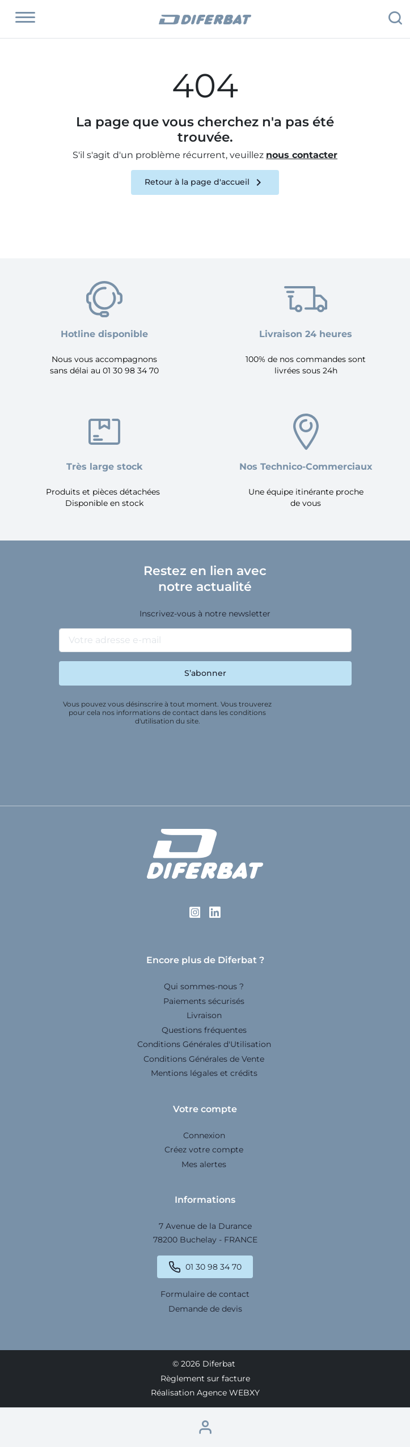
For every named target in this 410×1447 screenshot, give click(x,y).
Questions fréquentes (204, 1030)
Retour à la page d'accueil (205, 182)
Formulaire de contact (205, 1294)
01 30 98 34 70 (213, 1267)
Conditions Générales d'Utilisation (204, 1044)
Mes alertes (203, 1164)
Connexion (204, 1135)
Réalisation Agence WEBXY (205, 1393)
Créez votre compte (203, 1149)
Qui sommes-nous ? (204, 986)
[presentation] (145, 761)
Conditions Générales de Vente (203, 1059)
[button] (25, 17)
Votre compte (205, 1109)
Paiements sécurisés (203, 1001)
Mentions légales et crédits (204, 1073)
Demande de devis (205, 1309)
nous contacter (301, 155)
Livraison (204, 1015)
